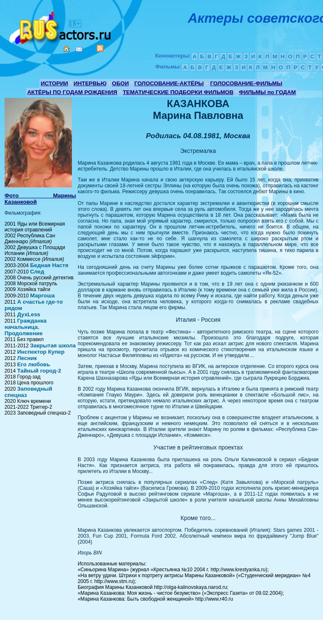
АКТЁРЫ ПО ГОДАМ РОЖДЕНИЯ (72, 92)
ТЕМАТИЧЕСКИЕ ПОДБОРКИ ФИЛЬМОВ (178, 92)
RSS (100, 48)
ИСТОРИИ (54, 83)
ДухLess (28, 314)
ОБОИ (120, 83)
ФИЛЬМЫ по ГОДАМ (267, 92)
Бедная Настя (49, 265)
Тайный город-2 (39, 371)
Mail (79, 49)
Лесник (27, 358)
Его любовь (33, 364)
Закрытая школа (53, 345)
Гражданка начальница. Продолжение (26, 327)
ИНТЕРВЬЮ (90, 83)
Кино (61, 26)
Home (66, 49)
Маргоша (42, 295)
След (37, 271)
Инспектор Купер (41, 352)
